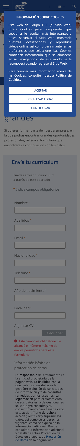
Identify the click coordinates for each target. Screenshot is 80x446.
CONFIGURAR (40, 108)
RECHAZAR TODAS (41, 99)
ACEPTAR (40, 90)
